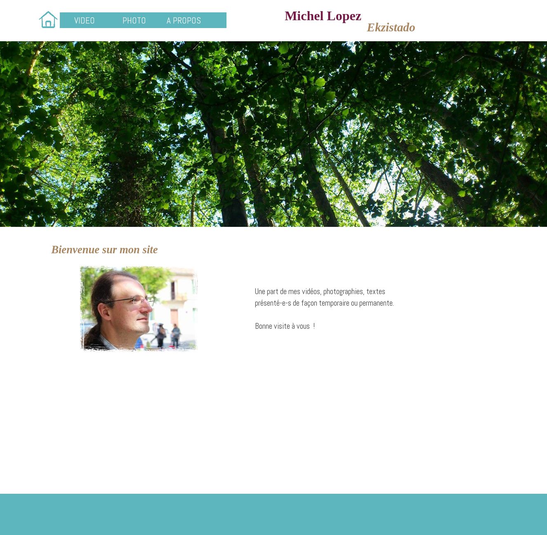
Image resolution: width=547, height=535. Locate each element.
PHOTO (134, 20)
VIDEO (84, 20)
